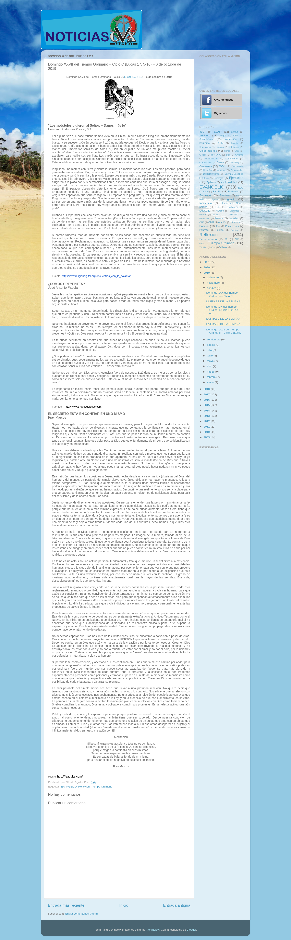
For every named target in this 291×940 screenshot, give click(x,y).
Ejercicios (236, 178)
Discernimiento (211, 173)
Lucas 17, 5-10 (133, 76)
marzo (211, 371)
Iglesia (215, 199)
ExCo (205, 191)
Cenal (227, 151)
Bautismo (204, 143)
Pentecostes (232, 226)
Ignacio (231, 199)
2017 (207, 394)
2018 (207, 388)
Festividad (233, 191)
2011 (207, 426)
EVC (240, 187)
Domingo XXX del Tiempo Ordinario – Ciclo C (222, 294)
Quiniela (235, 230)
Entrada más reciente (66, 905)
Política (220, 230)
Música (219, 218)
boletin (234, 143)
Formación (206, 195)
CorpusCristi (205, 162)
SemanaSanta (208, 239)
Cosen (220, 162)
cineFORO (216, 155)
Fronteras (225, 195)
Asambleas (206, 139)
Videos (223, 247)
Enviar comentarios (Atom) (81, 913)
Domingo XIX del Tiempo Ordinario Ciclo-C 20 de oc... (222, 310)
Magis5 (220, 210)
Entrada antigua (176, 905)
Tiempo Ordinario (101, 786)
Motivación (233, 214)
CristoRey (234, 162)
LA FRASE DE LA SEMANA (223, 301)
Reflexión (84, 786)
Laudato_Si (232, 207)
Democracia (237, 166)
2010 (207, 431)
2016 (207, 399)
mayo (211, 360)
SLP (237, 239)
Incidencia (205, 203)
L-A (217, 207)
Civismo (239, 155)
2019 (207, 272)
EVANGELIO (69, 786)
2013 (207, 415)
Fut (237, 195)
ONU (211, 222)
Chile (237, 151)
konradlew (153, 929)
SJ (226, 239)
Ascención (231, 139)
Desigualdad (237, 170)
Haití (201, 199)
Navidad (234, 218)
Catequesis (233, 147)
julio (210, 350)
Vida (213, 247)
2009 (207, 437)
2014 (207, 410)
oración (222, 222)
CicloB (202, 155)
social (202, 243)
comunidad (232, 158)
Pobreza (204, 230)
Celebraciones (208, 150)
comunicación (211, 158)
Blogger (191, 929)
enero (211, 382)
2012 (207, 421)
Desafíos (207, 170)
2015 (207, 405)
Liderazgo (204, 210)
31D (202, 131)
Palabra (236, 222)
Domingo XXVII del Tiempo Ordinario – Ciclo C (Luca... (224, 331)
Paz (218, 226)
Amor (235, 135)
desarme (221, 170)
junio (210, 355)
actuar (234, 131)
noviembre (214, 282)
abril (210, 366)
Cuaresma (205, 166)
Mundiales (204, 218)
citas (228, 155)
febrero (212, 376)
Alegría (222, 135)
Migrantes (234, 210)
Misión (202, 214)
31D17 (218, 131)
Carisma (220, 147)
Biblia (220, 143)
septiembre (214, 339)
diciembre (213, 277)
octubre (212, 288)
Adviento (204, 135)
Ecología (218, 178)
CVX (222, 166)
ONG (202, 222)
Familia (217, 191)
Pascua (204, 226)
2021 (207, 261)
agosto (211, 344)
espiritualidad (229, 182)
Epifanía (211, 182)
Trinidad (203, 247)
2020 (207, 267)
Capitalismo (205, 147)
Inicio (123, 905)
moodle (216, 214)
